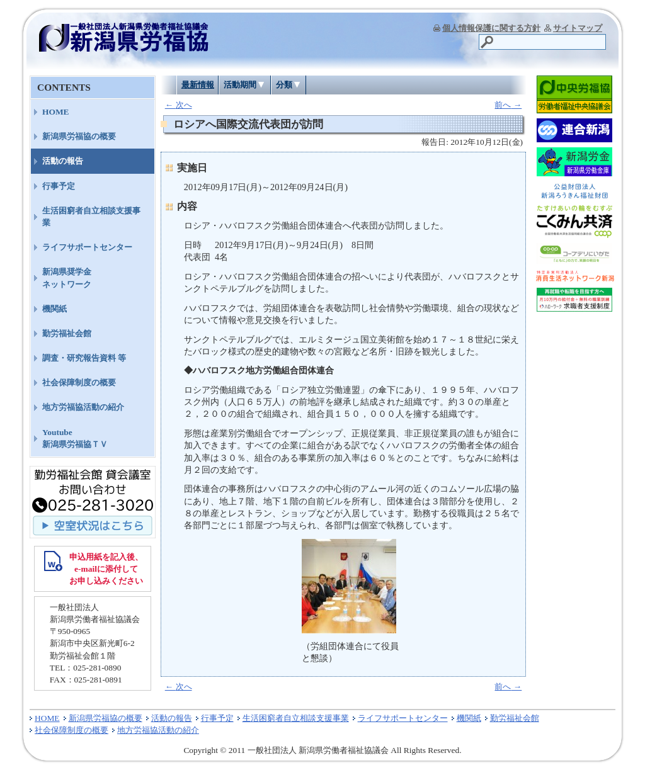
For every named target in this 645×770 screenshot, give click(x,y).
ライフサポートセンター (87, 247)
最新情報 (197, 84)
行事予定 (58, 186)
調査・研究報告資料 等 (84, 358)
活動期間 (240, 84)
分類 (284, 84)
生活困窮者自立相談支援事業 (91, 216)
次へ (178, 105)
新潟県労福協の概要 (79, 136)
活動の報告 (62, 161)
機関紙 (54, 309)
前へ (508, 105)
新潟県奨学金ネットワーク (66, 277)
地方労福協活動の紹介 (83, 407)
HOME (55, 111)
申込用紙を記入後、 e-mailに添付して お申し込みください (106, 569)
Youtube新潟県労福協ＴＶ (75, 438)
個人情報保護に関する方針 (491, 28)
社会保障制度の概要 (79, 382)
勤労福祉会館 (66, 333)
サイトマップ (577, 28)
